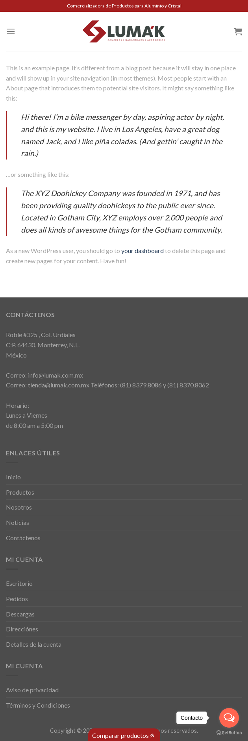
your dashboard (142, 250)
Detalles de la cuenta (33, 644)
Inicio (13, 477)
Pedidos (17, 598)
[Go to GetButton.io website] (229, 732)
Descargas (20, 614)
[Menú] (10, 31)
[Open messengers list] (229, 718)
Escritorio (19, 583)
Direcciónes (22, 629)
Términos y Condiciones (38, 705)
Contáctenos (23, 537)
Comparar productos (123, 735)
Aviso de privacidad (32, 689)
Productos (20, 492)
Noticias (17, 522)
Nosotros (19, 507)
